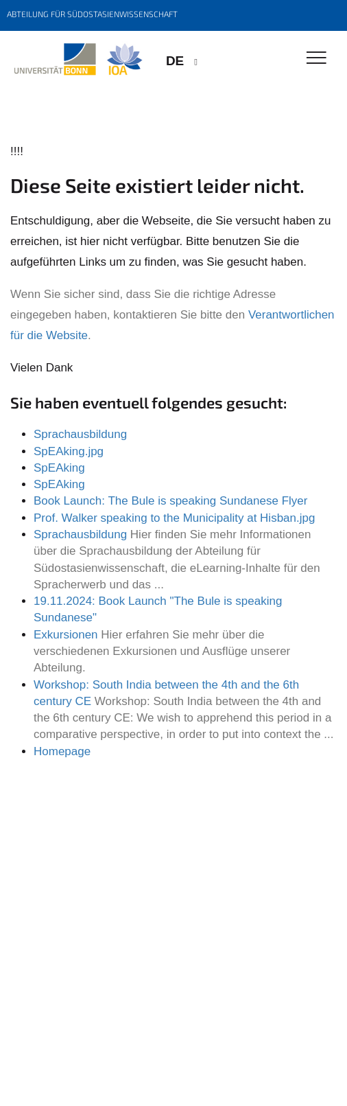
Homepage (62, 751)
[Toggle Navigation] (316, 59)
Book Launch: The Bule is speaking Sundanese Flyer (170, 500)
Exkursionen (66, 634)
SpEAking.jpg (69, 451)
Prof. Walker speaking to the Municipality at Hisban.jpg (174, 518)
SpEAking (59, 467)
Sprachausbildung (80, 434)
